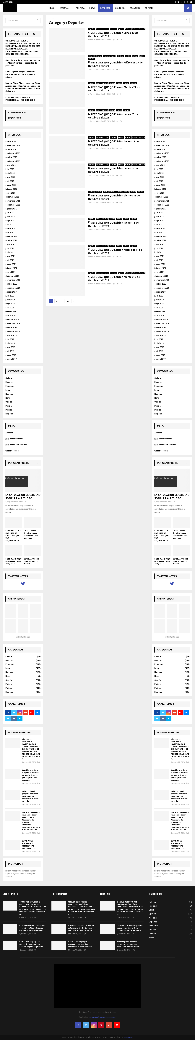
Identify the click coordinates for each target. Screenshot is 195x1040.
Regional (64, 8)
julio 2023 (9, 169)
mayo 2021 (10, 256)
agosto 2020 (11, 292)
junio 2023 (10, 173)
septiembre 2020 (12, 288)
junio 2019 (10, 343)
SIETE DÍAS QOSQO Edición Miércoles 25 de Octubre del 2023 (115, 64)
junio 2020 (10, 300)
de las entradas (14, 439)
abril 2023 (9, 181)
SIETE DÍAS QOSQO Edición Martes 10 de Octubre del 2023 (114, 279)
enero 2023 (10, 193)
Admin (92, 40)
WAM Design (129, 1037)
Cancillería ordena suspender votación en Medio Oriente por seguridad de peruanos (22, 63)
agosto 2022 (11, 209)
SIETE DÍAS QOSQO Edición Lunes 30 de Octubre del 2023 (113, 35)
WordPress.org (12, 451)
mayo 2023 (10, 177)
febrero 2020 (11, 312)
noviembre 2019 (12, 323)
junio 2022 (10, 217)
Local (92, 8)
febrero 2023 (11, 189)
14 (68, 301)
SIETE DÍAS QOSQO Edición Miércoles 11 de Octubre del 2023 (115, 252)
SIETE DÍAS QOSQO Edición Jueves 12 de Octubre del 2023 (113, 224)
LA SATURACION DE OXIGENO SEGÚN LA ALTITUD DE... (23, 497)
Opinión (149, 8)
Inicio (52, 8)
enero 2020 (10, 316)
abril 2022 (9, 225)
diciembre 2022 (12, 197)
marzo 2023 (10, 185)
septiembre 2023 (12, 161)
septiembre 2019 (12, 331)
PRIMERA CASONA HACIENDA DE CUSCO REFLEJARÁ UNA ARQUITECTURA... (13, 535)
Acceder (9, 433)
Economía (135, 8)
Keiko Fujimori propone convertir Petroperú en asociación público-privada (20, 74)
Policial (127, 29)
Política (80, 8)
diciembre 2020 (12, 276)
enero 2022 (10, 232)
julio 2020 (9, 296)
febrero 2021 (11, 268)
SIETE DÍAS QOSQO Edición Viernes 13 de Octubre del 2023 (114, 197)
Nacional (113, 29)
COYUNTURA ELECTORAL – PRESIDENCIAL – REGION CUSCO (29, 844)
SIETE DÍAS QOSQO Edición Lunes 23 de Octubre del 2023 (113, 116)
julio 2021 (9, 248)
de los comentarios (16, 445)
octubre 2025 (11, 149)
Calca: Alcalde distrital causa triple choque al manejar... (31, 534)
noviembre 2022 (12, 201)
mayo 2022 (10, 220)
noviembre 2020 (12, 280)
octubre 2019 (11, 327)
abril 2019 (9, 351)
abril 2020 (9, 308)
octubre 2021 (11, 240)
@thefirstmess (23, 637)
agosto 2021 (11, 244)
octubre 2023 (11, 157)
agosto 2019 (11, 335)
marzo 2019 (10, 355)
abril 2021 (9, 260)
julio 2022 (9, 213)
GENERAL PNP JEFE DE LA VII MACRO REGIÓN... (31, 561)
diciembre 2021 (12, 236)
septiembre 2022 (12, 205)
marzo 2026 (10, 141)
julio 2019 (9, 339)
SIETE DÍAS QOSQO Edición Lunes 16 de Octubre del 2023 (113, 170)
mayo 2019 (10, 347)
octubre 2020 (11, 284)
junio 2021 (10, 252)
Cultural (120, 8)
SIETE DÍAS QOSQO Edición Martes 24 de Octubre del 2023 (114, 89)
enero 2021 (10, 272)
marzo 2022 (10, 228)
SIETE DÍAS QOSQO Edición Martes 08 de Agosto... (13, 561)
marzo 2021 (10, 264)
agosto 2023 (11, 165)
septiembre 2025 (12, 153)
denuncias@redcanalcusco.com (102, 1017)
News (7, 398)
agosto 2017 (11, 359)
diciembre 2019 (12, 319)
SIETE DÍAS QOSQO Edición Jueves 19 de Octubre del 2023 (113, 143)
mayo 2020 (10, 304)
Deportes (105, 8)
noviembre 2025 (12, 145)
